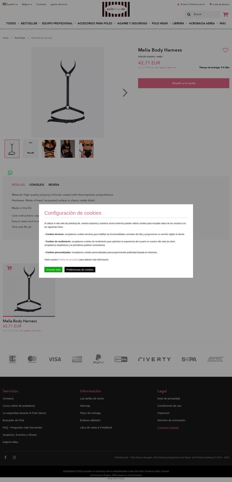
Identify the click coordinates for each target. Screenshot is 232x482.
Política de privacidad (68, 259)
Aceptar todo (53, 269)
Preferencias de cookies (79, 269)
